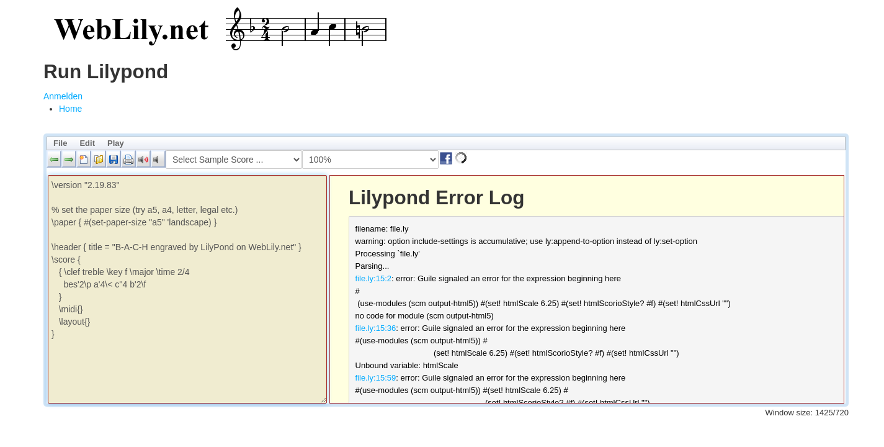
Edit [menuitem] (87, 143)
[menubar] (446, 143)
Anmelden (63, 96)
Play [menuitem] (115, 143)
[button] (54, 159)
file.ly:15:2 (373, 278)
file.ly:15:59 (375, 377)
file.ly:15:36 (375, 328)
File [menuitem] (60, 143)
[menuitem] (70, 109)
